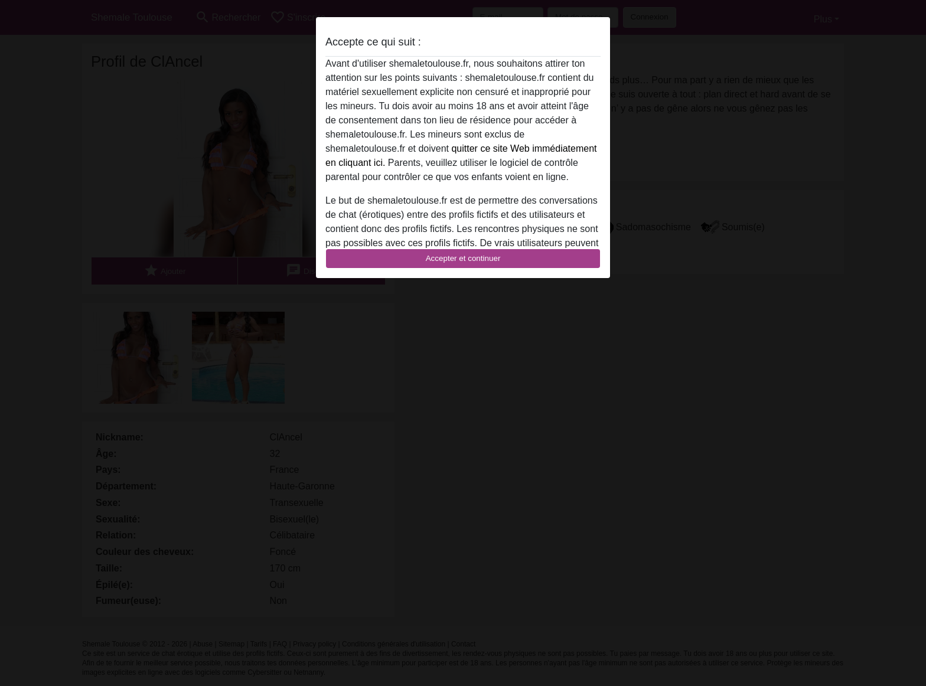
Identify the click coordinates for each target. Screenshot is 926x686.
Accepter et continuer (463, 258)
